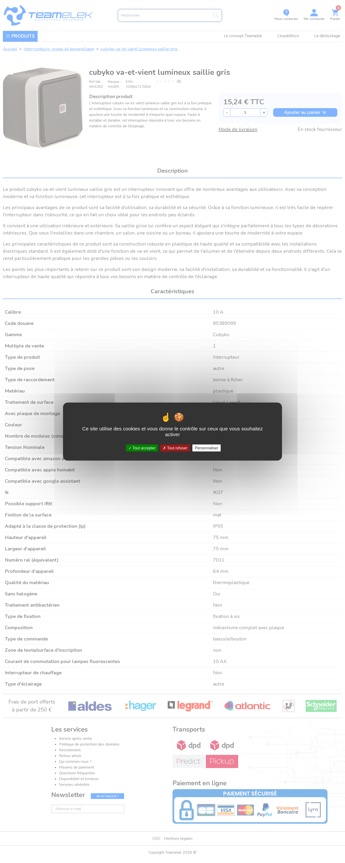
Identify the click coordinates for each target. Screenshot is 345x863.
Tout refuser (175, 448)
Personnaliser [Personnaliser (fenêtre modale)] (206, 448)
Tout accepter (141, 448)
